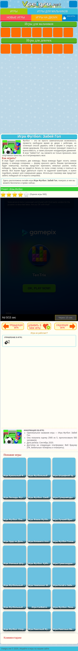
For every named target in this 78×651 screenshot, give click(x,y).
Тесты (47, 49)
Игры (14, 11)
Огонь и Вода (26, 49)
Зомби (47, 32)
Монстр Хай (58, 49)
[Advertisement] (38, 94)
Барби (37, 49)
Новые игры (16, 17)
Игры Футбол (16, 189)
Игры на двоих (47, 17)
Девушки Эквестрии (16, 49)
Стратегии (26, 32)
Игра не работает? (39, 333)
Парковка (5, 32)
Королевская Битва (58, 32)
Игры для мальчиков (52, 11)
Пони (5, 49)
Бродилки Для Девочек (68, 49)
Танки (37, 32)
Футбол (16, 32)
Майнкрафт (68, 32)
